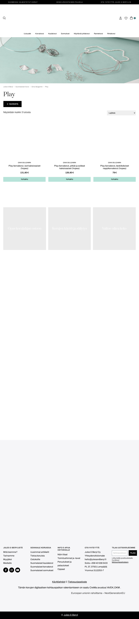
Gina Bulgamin (37, 87)
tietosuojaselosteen (120, 562)
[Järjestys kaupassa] (121, 112)
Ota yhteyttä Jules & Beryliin (116, 2)
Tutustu (24, 179)
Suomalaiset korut (22, 87)
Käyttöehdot (58, 581)
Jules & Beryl (8, 87)
